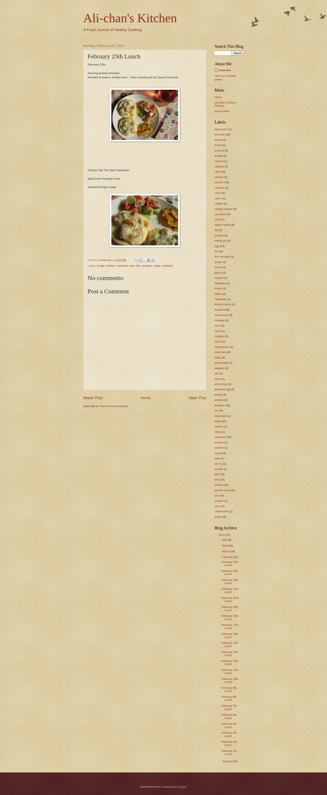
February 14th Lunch (229, 653)
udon (218, 506)
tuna (217, 495)
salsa (218, 431)
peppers (219, 368)
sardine (219, 442)
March (226, 551)
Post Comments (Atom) (114, 406)
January (227, 761)
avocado (220, 134)
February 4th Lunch (228, 734)
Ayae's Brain (222, 111)
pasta (218, 357)
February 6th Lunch (228, 716)
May (225, 539)
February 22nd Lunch (230, 599)
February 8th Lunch (228, 698)
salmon (219, 426)
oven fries (135, 265)
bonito (218, 139)
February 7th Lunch (228, 707)
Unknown (225, 70)
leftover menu (223, 304)
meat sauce (222, 315)
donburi (219, 235)
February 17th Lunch (229, 626)
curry (218, 219)
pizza (218, 378)
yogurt (218, 516)
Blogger (182, 786)
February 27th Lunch (229, 563)
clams (218, 198)
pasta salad (221, 362)
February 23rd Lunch (229, 590)
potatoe (219, 399)
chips (218, 192)
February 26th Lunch (229, 572)
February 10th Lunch (229, 680)
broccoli (219, 150)
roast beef (220, 416)
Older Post (197, 398)
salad (157, 265)
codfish (219, 203)
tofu (217, 479)
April (225, 545)
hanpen (219, 277)
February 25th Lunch (229, 581)
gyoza (218, 272)
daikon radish (223, 224)
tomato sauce (223, 490)
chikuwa (219, 187)
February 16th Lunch (229, 635)
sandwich (167, 265)
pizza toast (221, 384)
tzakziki (219, 500)
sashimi (219, 447)
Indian (218, 288)
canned (219, 161)
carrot (218, 171)
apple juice (221, 129)
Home (146, 398)
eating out (220, 240)
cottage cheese (224, 209)
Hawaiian (220, 283)
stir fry (218, 463)
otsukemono (222, 346)
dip (216, 230)
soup (217, 453)
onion (218, 341)
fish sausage (222, 256)
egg (217, 246)
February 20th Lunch (229, 608)
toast (217, 474)
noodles (219, 336)
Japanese (220, 299)
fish (217, 251)
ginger (218, 262)
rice (217, 410)
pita (217, 373)
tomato (219, 484)
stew (217, 458)
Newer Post (93, 398)
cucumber (220, 214)
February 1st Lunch (228, 752)
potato (218, 394)
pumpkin (147, 265)
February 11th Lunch (229, 671)
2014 (222, 534)
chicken (110, 265)
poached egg (222, 389)
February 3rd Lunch (229, 743)
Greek (218, 267)
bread (218, 145)
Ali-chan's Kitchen (130, 18)
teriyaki (219, 469)
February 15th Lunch (229, 644)
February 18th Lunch (229, 617)
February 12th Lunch (229, 662)
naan (218, 331)
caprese (219, 166)
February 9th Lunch (228, 689)
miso (217, 325)
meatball (220, 320)
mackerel (122, 265)
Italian (218, 293)
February (227, 557)
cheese (219, 177)
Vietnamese (222, 511)
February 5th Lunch (228, 725)
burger (101, 265)
